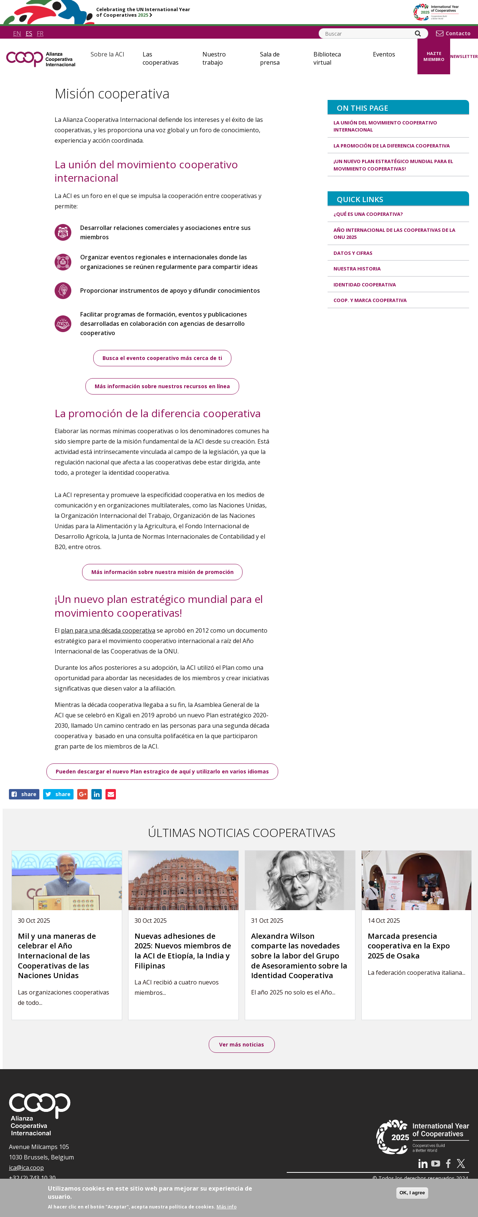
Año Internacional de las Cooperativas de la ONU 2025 (394, 234)
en (17, 33)
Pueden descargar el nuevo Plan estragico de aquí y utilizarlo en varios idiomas (162, 772)
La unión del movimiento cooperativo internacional (385, 126)
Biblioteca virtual (327, 58)
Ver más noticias (241, 1045)
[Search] (417, 33)
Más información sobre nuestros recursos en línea (162, 386)
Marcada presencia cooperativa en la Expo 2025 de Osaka (409, 946)
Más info (227, 1206)
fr (40, 33)
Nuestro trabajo (214, 58)
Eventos (384, 54)
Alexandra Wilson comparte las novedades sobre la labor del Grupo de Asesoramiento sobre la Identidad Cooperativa (299, 956)
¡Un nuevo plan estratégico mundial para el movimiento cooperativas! (393, 165)
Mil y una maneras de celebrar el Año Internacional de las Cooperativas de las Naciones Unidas (57, 956)
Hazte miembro (433, 56)
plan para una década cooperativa (108, 631)
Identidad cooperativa (365, 284)
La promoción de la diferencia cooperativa (392, 145)
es (29, 33)
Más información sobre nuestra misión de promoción (162, 572)
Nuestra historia (357, 268)
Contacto (458, 33)
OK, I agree (412, 1192)
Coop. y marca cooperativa (370, 300)
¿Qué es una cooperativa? (368, 214)
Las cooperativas (161, 58)
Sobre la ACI (107, 54)
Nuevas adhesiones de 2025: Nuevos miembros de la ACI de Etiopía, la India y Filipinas (182, 951)
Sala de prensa (270, 58)
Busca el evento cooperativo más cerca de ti (162, 358)
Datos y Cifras (353, 253)
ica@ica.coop (26, 1169)
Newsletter (464, 56)
